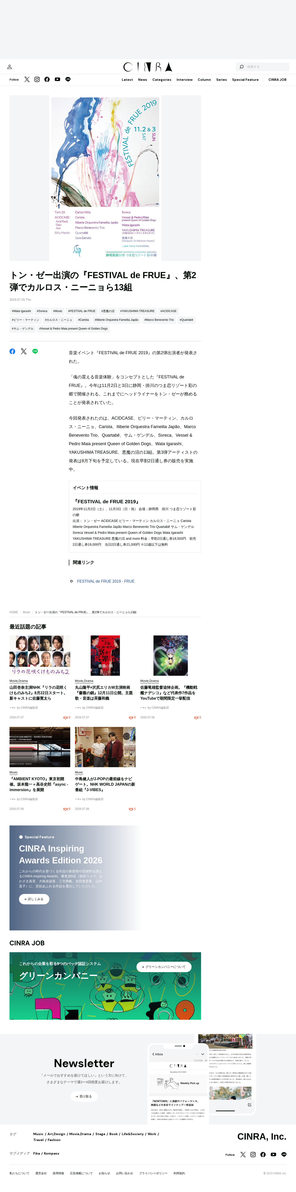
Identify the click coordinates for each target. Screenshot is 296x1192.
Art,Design (56, 1138)
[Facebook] (47, 84)
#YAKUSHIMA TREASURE (137, 315)
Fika (36, 1157)
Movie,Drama (80, 1138)
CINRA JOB (277, 84)
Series (221, 84)
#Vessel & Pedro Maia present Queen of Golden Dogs (73, 332)
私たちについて (19, 1177)
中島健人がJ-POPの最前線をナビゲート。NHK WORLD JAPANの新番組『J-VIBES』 (105, 788)
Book (113, 1138)
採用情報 (58, 1177)
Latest (127, 84)
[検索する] (231, 68)
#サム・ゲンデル (22, 332)
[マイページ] (19, 69)
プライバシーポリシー (153, 1177)
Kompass (51, 1157)
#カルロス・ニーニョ (58, 324)
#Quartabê (186, 324)
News (142, 84)
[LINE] (67, 84)
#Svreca (42, 315)
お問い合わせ (124, 1177)
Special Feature (245, 84)
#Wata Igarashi (21, 315)
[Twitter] (27, 84)
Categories (161, 84)
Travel (38, 1143)
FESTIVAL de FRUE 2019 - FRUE (106, 585)
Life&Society (133, 1138)
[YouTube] (57, 83)
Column (204, 84)
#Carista (83, 324)
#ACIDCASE (168, 315)
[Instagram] (37, 84)
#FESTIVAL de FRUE (81, 315)
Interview (185, 84)
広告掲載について (81, 1177)
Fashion (54, 1143)
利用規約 (179, 1177)
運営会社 (41, 1177)
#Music (57, 315)
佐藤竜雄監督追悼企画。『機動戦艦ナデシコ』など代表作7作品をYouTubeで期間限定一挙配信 (168, 696)
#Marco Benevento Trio (159, 324)
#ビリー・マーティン (25, 324)
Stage (100, 1138)
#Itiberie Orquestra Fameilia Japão (116, 324)
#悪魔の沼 (107, 315)
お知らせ (104, 1177)
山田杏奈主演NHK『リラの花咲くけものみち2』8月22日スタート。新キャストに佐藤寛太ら (38, 696)
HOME (13, 616)
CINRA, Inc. (262, 1141)
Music (26, 616)
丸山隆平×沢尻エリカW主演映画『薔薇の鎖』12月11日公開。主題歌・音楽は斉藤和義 (104, 696)
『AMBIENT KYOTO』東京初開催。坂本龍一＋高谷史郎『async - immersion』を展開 (38, 788)
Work (152, 1138)
